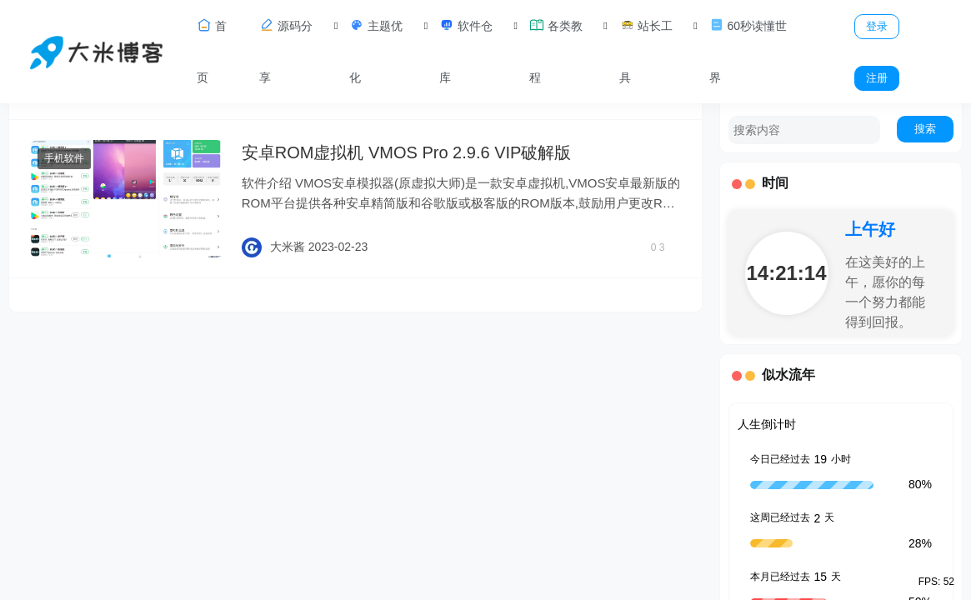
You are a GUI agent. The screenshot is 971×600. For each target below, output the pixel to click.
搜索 (925, 128)
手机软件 (64, 158)
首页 (212, 51)
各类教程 (556, 51)
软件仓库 (466, 51)
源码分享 (286, 51)
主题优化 (376, 51)
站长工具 (646, 51)
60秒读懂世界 (748, 51)
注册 (877, 78)
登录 (877, 26)
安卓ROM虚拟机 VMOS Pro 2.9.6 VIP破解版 (407, 152)
